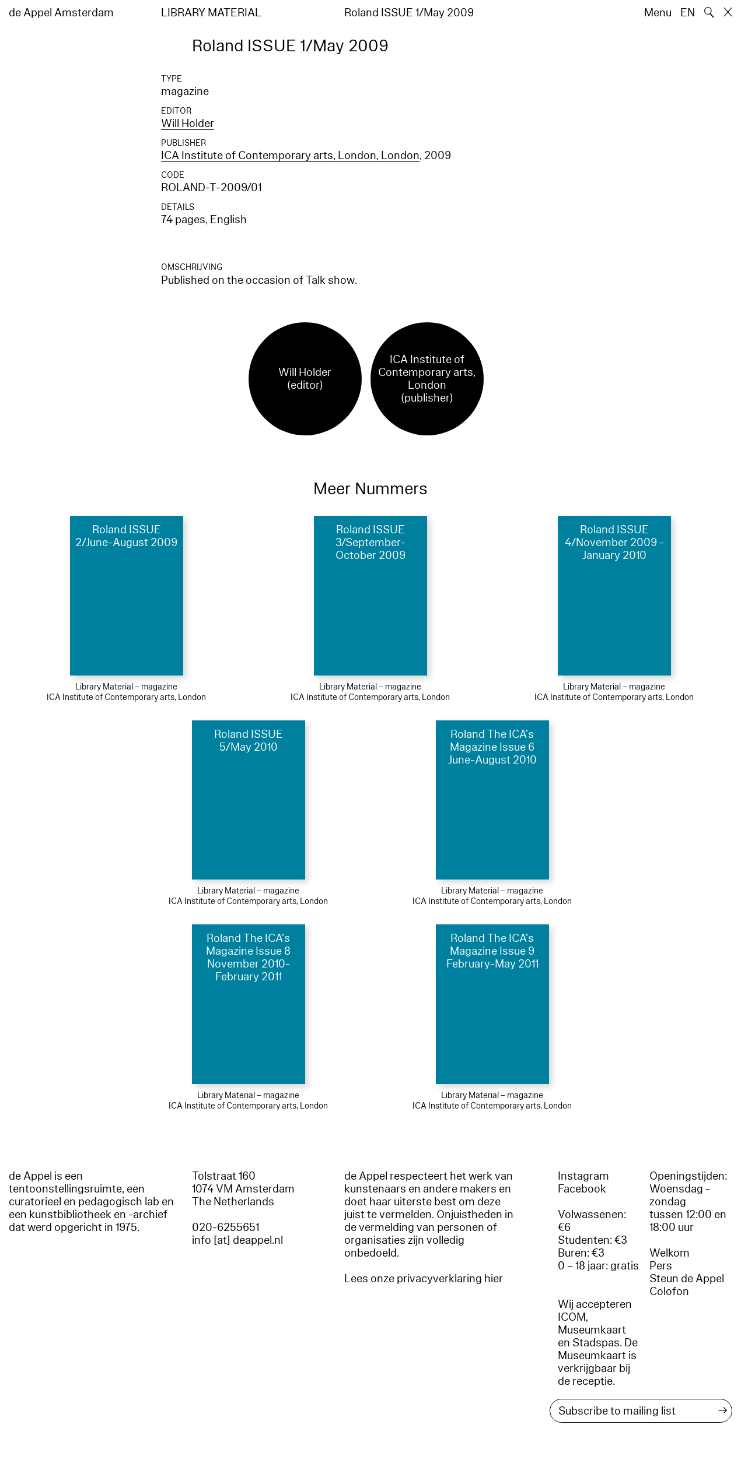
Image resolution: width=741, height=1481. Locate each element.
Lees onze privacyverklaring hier (423, 1278)
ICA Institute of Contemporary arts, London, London (290, 155)
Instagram (583, 1176)
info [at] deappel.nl (237, 1240)
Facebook (582, 1189)
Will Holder (187, 123)
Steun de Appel (686, 1278)
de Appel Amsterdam (61, 12)
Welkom (669, 1253)
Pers (660, 1266)
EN (687, 12)
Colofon (669, 1291)
